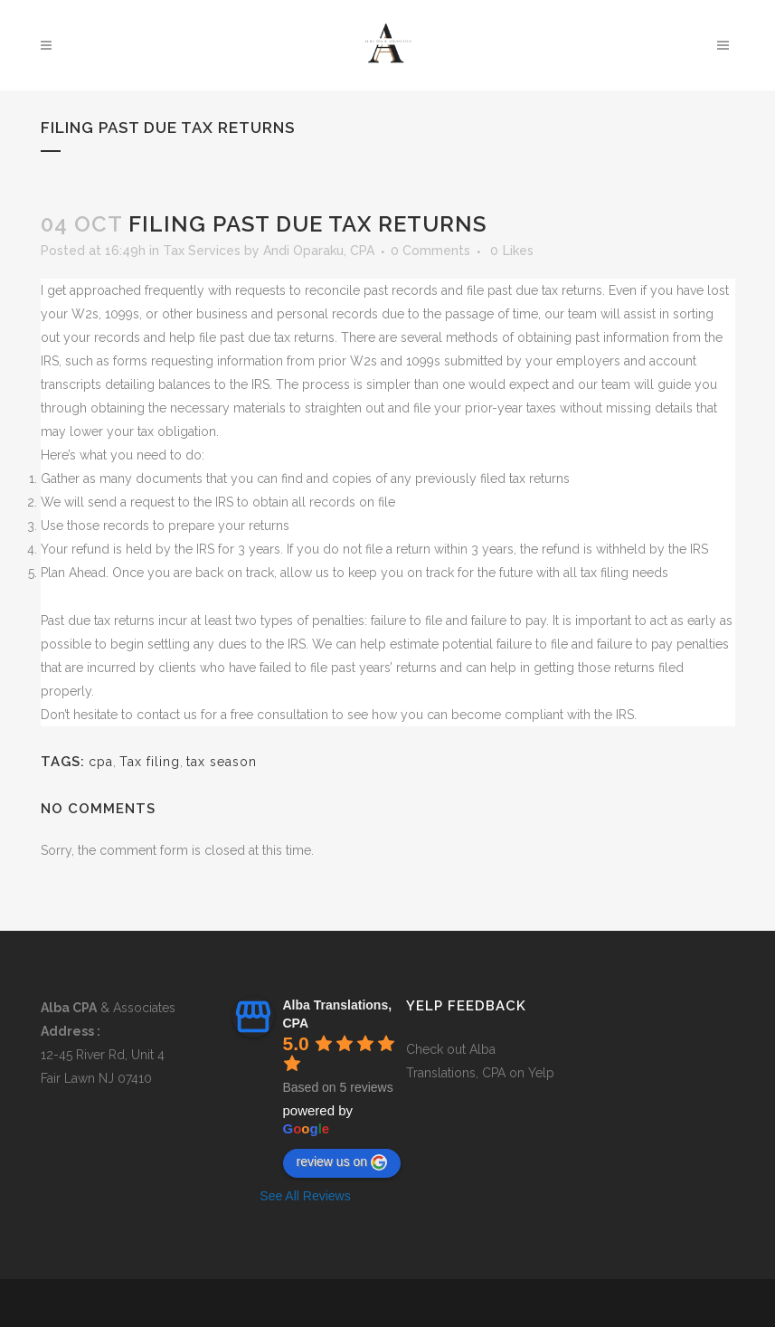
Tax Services (202, 250)
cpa (101, 761)
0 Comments (430, 250)
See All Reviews (305, 1196)
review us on (342, 1162)
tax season (221, 761)
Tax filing (149, 761)
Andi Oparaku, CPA (318, 250)
